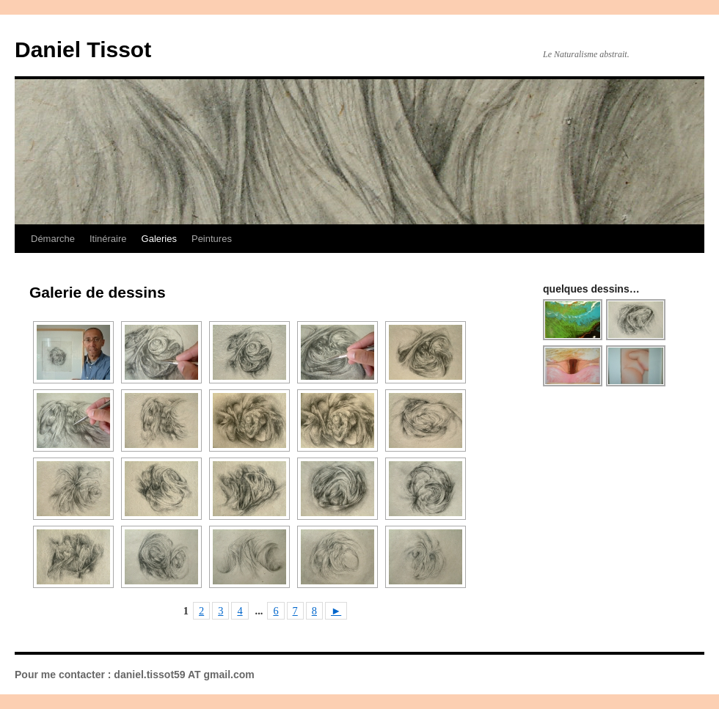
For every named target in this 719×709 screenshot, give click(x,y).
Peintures (211, 238)
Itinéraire (108, 238)
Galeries (159, 238)
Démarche (53, 238)
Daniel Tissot (83, 49)
